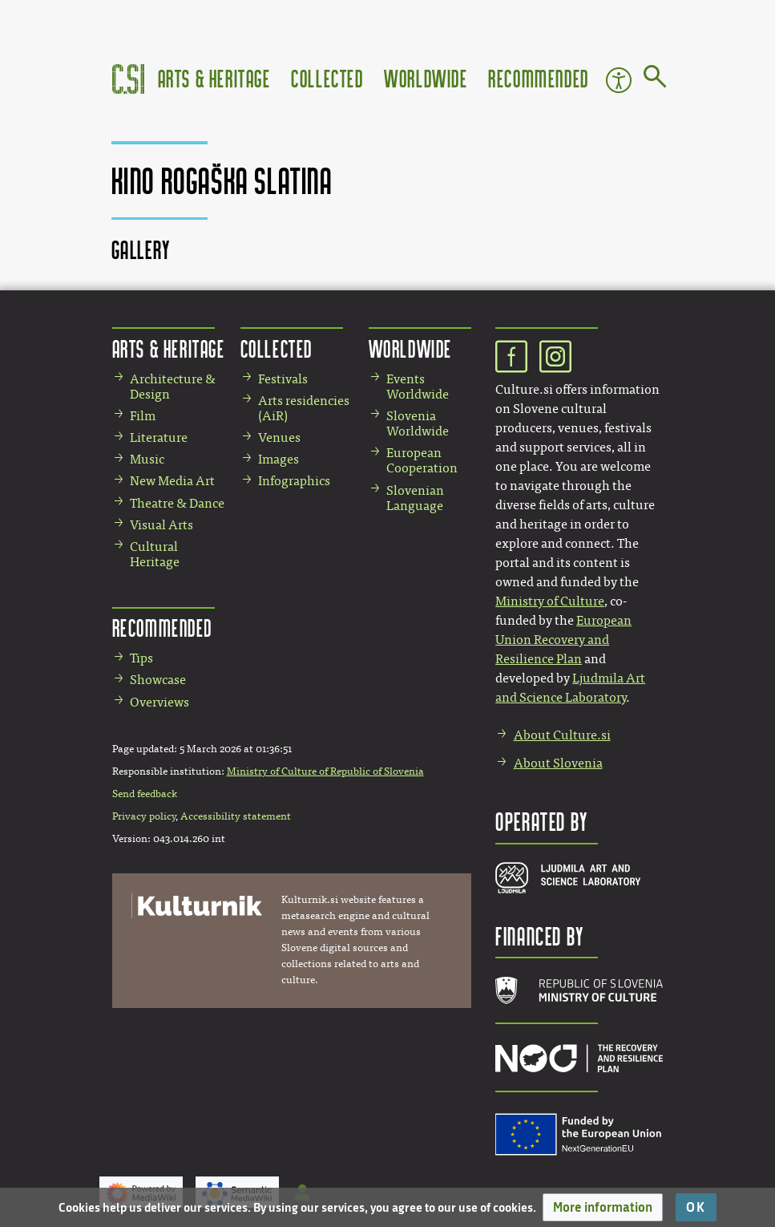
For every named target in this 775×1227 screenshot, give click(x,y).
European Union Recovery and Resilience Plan (563, 639)
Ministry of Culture (549, 601)
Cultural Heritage (155, 554)
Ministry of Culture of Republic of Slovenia (325, 771)
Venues (279, 437)
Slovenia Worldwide (417, 423)
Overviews (159, 702)
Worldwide (425, 78)
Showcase (158, 679)
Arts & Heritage (214, 78)
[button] (603, 1207)
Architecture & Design (173, 386)
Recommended (538, 78)
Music (147, 459)
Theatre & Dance (177, 503)
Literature (159, 437)
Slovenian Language (415, 498)
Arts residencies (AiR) (303, 408)
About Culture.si (562, 735)
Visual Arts (161, 525)
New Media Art (172, 480)
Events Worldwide (417, 386)
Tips (141, 658)
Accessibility (618, 80)
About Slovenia (558, 763)
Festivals (283, 379)
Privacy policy (144, 816)
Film (142, 415)
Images (278, 459)
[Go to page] (655, 79)
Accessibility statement (235, 816)
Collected (327, 78)
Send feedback (144, 794)
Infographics (294, 480)
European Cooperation (422, 460)
